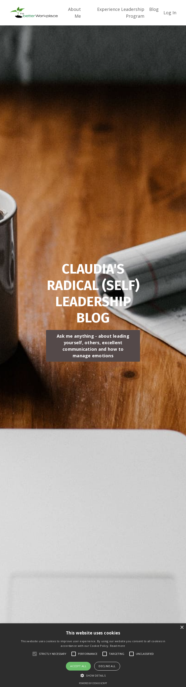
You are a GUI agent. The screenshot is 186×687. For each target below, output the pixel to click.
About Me (74, 12)
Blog (154, 9)
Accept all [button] (78, 666)
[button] (92, 675)
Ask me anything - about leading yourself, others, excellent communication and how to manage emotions (93, 346)
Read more (117, 646)
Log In (169, 12)
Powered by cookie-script (93, 683)
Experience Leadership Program (120, 12)
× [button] (182, 627)
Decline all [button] (107, 666)
